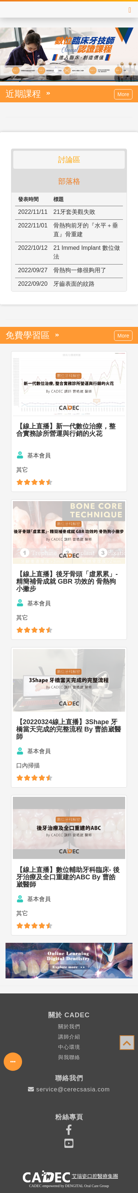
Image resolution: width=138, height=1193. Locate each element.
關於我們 (69, 1026)
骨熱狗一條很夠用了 (79, 270)
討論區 (69, 160)
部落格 (69, 181)
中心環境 (69, 1047)
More (123, 94)
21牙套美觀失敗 (74, 212)
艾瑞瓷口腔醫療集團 (95, 1176)
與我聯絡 (69, 1057)
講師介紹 (69, 1037)
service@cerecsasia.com (69, 1089)
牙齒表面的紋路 (74, 284)
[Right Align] (130, 10)
